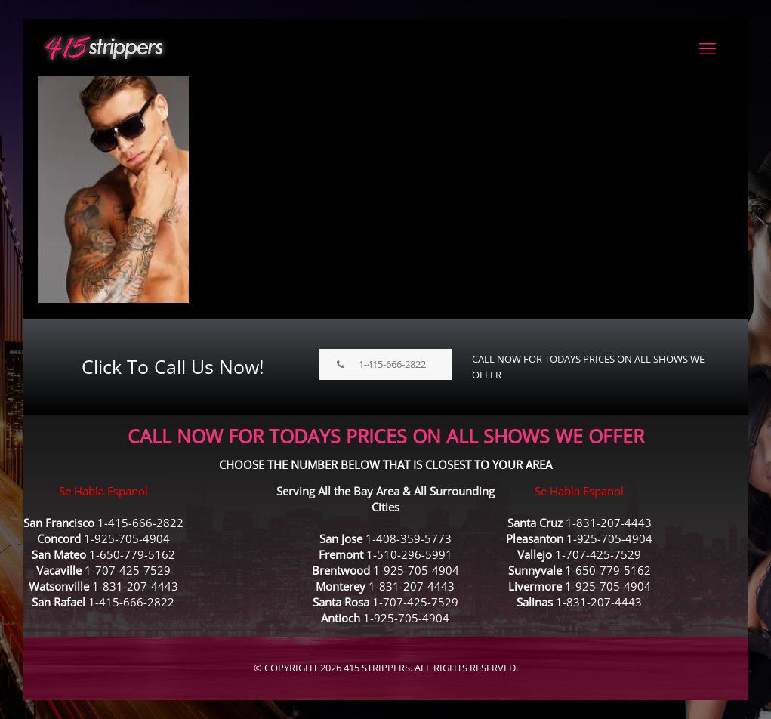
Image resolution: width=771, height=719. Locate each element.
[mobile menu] (707, 47)
